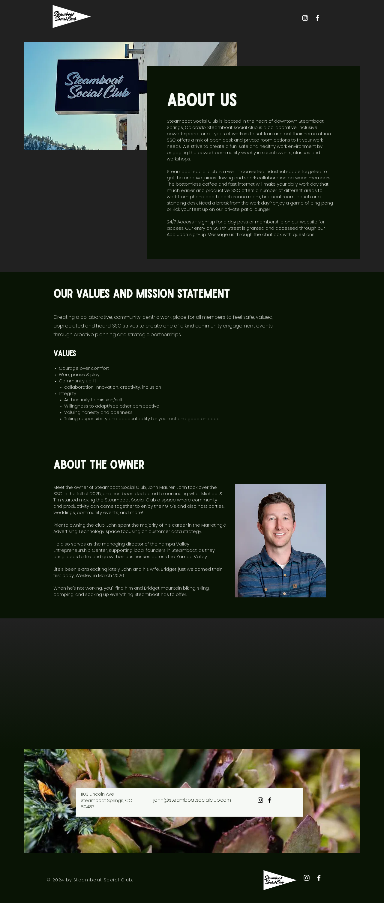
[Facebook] (317, 18)
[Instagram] (305, 18)
